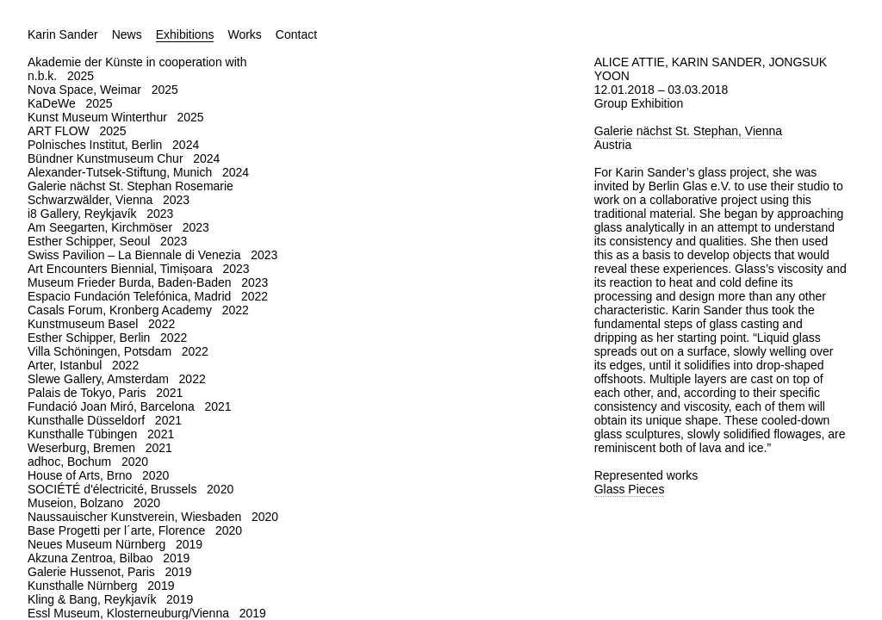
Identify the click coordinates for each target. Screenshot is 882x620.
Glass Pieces (629, 489)
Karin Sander (63, 34)
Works (244, 34)
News (127, 34)
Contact (296, 34)
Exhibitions (185, 34)
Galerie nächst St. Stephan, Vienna (688, 131)
